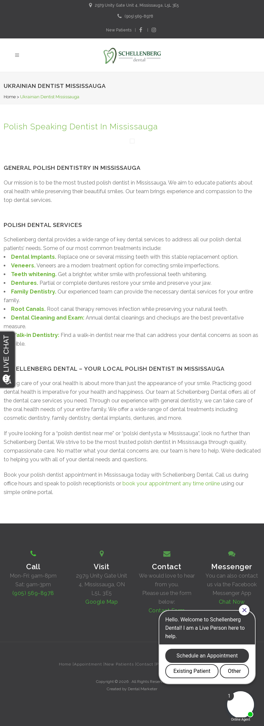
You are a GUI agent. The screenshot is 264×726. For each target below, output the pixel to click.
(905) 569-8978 (138, 16)
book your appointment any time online (171, 483)
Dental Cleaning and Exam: (47, 318)
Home (10, 96)
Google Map (101, 602)
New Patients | (121, 664)
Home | (66, 664)
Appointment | (89, 664)
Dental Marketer (142, 689)
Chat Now (232, 602)
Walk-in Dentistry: (35, 335)
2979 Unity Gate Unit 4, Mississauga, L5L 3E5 (137, 5)
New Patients (118, 30)
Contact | (146, 664)
